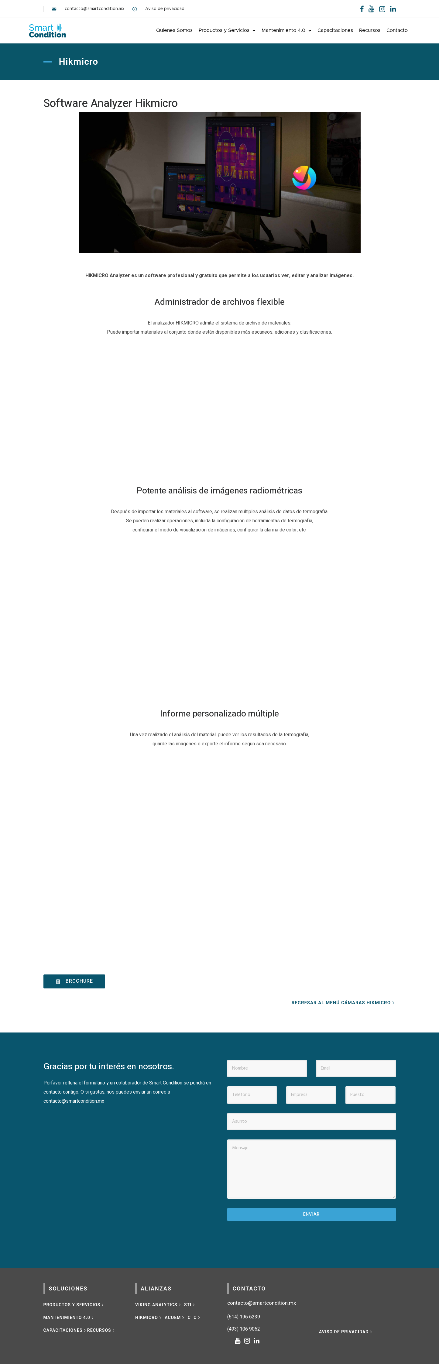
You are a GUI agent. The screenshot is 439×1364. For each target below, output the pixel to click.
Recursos (354, 29)
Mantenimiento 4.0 (268, 29)
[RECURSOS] (101, 1329)
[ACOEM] (175, 1316)
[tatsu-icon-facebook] (362, 8)
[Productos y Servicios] (74, 1303)
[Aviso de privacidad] (346, 1330)
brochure (74, 980)
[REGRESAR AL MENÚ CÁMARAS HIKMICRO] (344, 1001)
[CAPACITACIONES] (65, 1329)
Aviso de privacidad (164, 8)
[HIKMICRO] (149, 1316)
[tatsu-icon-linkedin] (393, 8)
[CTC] (194, 1316)
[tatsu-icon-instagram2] (382, 8)
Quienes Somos (159, 29)
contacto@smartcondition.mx (94, 8)
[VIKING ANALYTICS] (158, 1303)
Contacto (382, 29)
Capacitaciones (320, 29)
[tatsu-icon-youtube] (371, 8)
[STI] (190, 1303)
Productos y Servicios (209, 29)
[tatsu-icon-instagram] (249, 1339)
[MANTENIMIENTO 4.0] (69, 1316)
